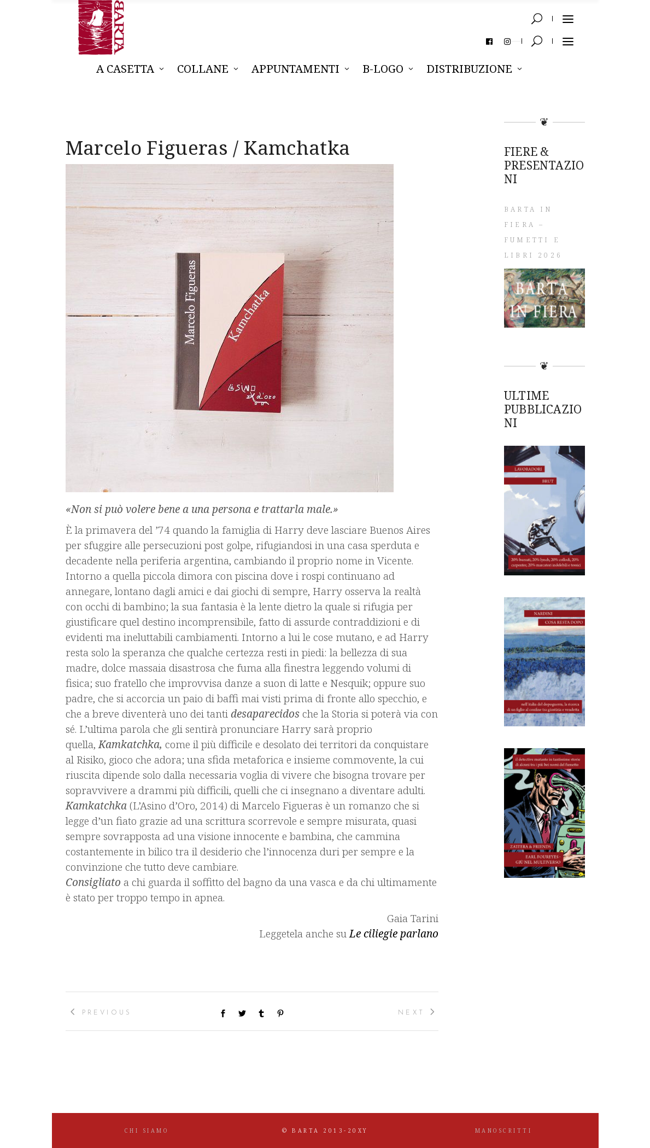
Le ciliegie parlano (393, 933)
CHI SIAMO (147, 1130)
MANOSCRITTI (503, 1130)
